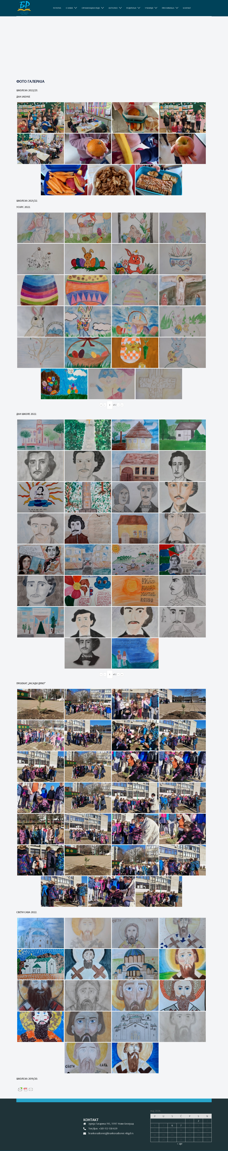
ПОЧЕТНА (57, 8)
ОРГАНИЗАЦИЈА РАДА (91, 8)
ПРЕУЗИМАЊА (168, 8)
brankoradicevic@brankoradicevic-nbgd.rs (111, 1133)
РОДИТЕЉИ (131, 8)
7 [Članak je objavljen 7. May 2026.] (181, 1125)
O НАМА (69, 8)
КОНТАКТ (187, 8)
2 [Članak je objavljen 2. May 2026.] (198, 1120)
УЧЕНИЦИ (149, 8)
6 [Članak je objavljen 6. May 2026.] (172, 1125)
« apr (179, 1143)
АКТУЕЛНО (113, 8)
